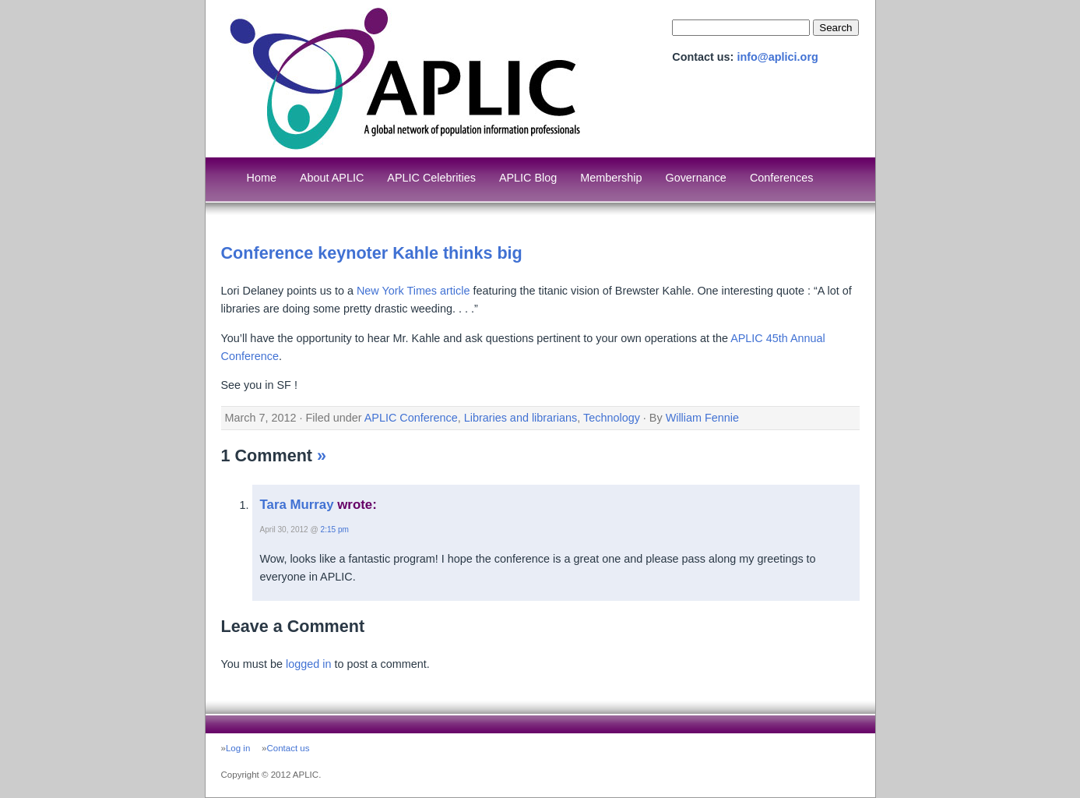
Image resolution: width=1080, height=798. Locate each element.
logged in (308, 664)
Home (261, 177)
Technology (611, 417)
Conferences (782, 177)
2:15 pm (335, 529)
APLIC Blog (528, 177)
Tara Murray (297, 504)
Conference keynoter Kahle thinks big (371, 253)
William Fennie (702, 417)
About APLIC (332, 177)
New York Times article (413, 290)
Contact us (287, 748)
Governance (695, 177)
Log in (238, 748)
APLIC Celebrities (431, 177)
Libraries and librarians (521, 417)
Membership (611, 177)
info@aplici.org (777, 57)
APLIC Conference (411, 417)
